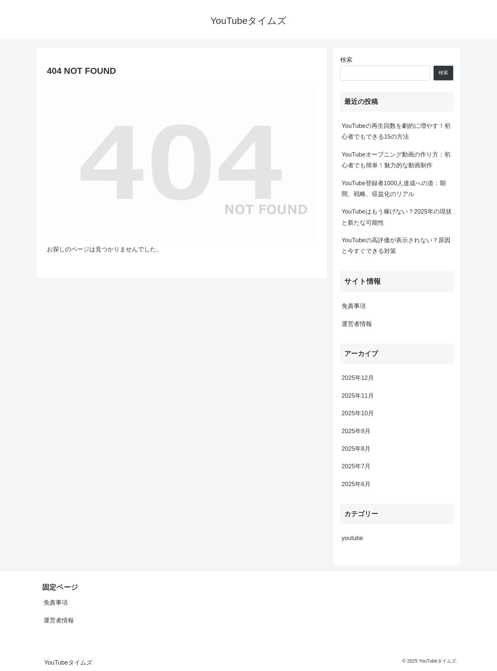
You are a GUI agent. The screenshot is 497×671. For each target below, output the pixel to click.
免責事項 (354, 306)
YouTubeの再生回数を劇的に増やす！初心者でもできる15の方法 (396, 131)
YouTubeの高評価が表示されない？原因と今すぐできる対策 (396, 245)
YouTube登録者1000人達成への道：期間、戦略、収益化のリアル (394, 188)
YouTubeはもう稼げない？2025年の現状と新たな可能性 (397, 217)
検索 (346, 59)
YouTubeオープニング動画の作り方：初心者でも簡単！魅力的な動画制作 (396, 160)
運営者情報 (357, 323)
